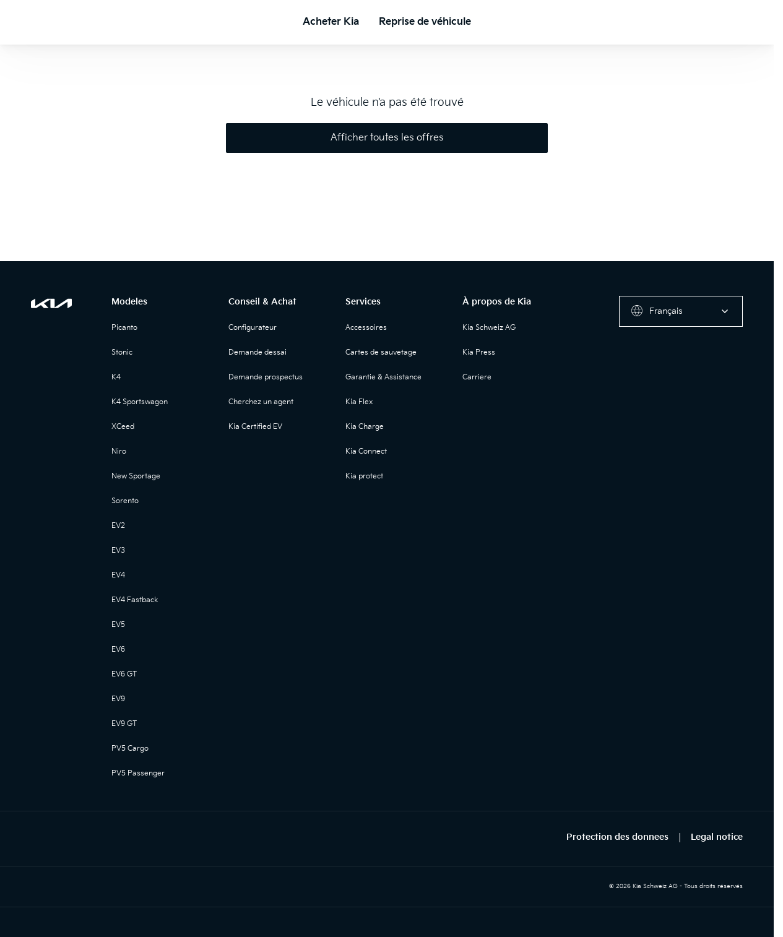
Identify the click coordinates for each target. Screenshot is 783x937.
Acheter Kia (331, 22)
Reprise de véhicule (425, 22)
